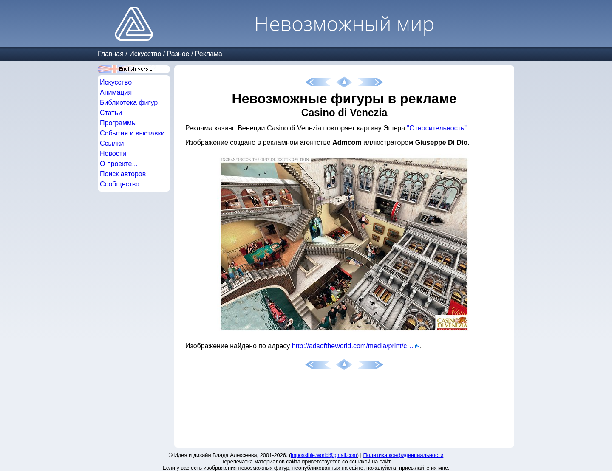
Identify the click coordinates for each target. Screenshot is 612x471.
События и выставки (132, 133)
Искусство (145, 53)
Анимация (116, 92)
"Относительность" (437, 128)
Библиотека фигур (129, 102)
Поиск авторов (123, 174)
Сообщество (119, 184)
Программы (118, 123)
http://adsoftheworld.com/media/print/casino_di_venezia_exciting (355, 346)
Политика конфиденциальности (403, 455)
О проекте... (119, 163)
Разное (178, 53)
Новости (113, 153)
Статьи (111, 112)
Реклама (208, 53)
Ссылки (112, 143)
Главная (111, 53)
